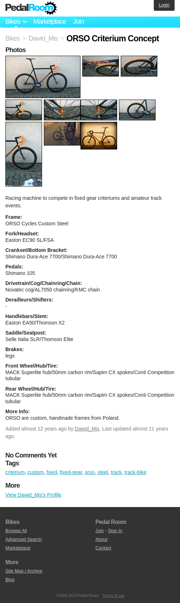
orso (89, 472)
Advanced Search (23, 539)
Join (78, 21)
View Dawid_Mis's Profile (33, 495)
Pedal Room (31, 8)
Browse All (16, 530)
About (101, 539)
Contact (103, 548)
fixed (51, 472)
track (116, 472)
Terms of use (113, 595)
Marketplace (49, 21)
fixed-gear (71, 472)
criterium (15, 472)
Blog (10, 579)
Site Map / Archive (23, 571)
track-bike (135, 472)
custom (35, 472)
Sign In (115, 530)
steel (102, 472)
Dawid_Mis (87, 429)
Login (164, 5)
